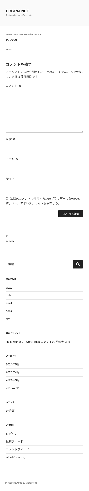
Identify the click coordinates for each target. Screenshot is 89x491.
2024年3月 (13, 380)
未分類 (10, 410)
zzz (8, 319)
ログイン (11, 433)
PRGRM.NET (17, 11)
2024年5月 (13, 364)
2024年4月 (13, 372)
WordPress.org (15, 457)
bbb (8, 295)
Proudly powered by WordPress (21, 483)
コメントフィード (17, 449)
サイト (10, 178)
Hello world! (13, 341)
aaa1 (9, 303)
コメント (13, 85)
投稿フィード (14, 441)
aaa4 (9, 311)
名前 (10, 139)
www (9, 287)
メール (12, 159)
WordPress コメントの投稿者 (44, 341)
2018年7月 (13, 388)
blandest (39, 34)
